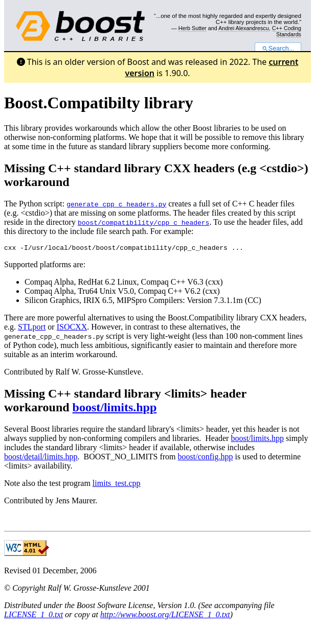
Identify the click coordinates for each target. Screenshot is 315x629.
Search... (278, 48)
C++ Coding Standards (286, 31)
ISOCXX (72, 328)
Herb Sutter (192, 28)
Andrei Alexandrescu (243, 28)
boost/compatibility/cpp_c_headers (143, 222)
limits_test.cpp (117, 484)
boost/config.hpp (205, 458)
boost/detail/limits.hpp (41, 458)
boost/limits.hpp (115, 408)
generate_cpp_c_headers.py (116, 203)
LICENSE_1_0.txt (33, 616)
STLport (32, 328)
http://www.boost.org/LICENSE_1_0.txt (165, 616)
